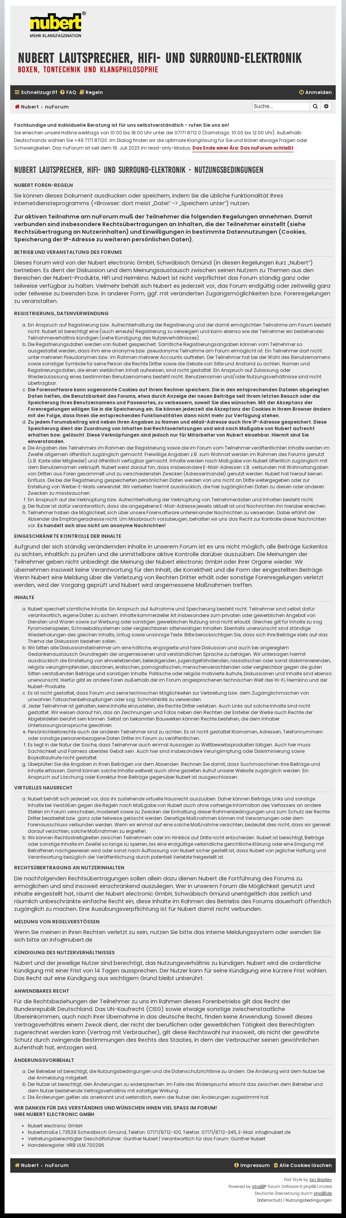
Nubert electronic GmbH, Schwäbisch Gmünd (150, 262)
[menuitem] (67, 93)
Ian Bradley (320, 1180)
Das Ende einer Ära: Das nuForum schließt (243, 148)
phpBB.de (323, 1193)
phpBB (258, 1186)
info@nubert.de (71, 940)
